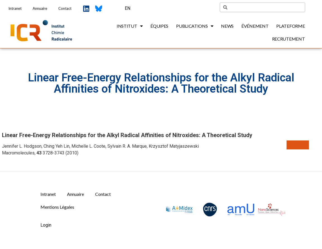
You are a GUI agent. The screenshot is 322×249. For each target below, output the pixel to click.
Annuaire (40, 8)
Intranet (14, 8)
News (227, 26)
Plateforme (290, 26)
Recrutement (288, 38)
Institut (130, 26)
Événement (254, 26)
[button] (298, 144)
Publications (194, 26)
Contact (64, 8)
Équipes (159, 26)
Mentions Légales (57, 207)
